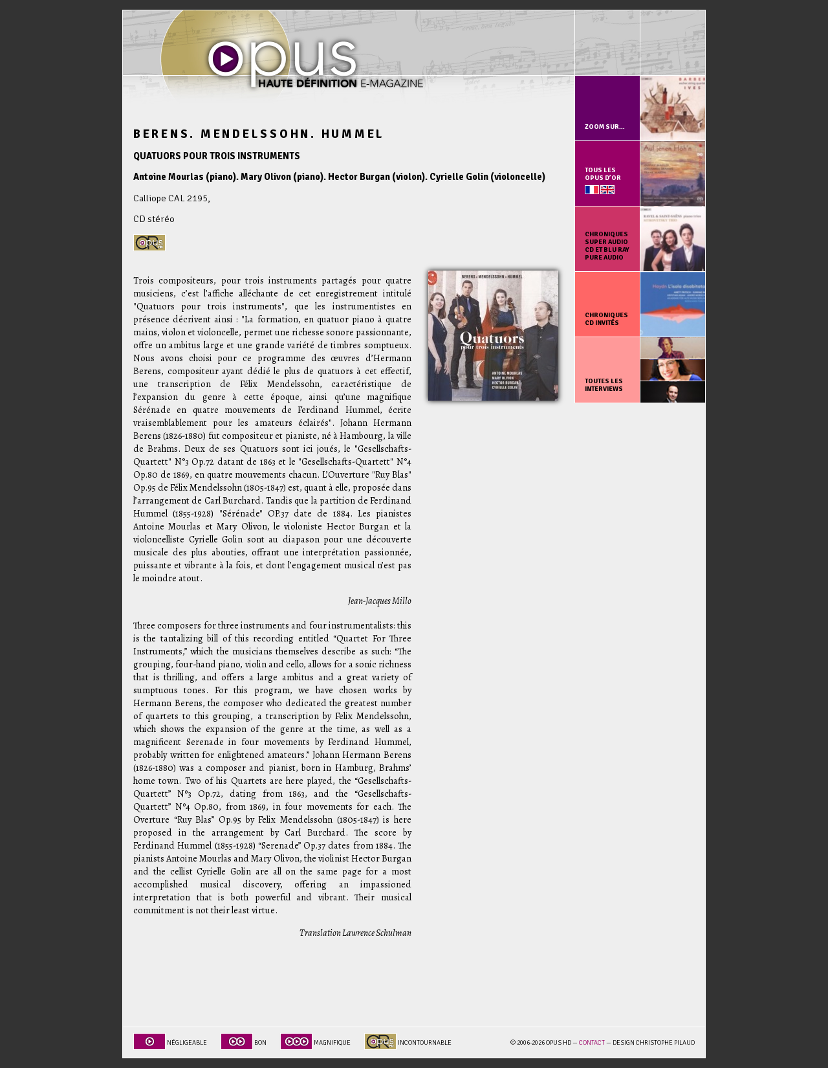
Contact (592, 1043)
